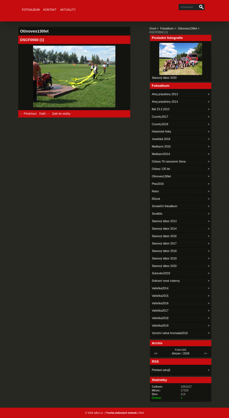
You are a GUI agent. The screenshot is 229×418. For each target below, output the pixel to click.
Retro (155, 191)
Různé (156, 198)
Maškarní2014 (161, 154)
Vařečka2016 (160, 303)
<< (155, 353)
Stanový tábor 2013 (164, 221)
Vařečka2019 (160, 325)
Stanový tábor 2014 (164, 228)
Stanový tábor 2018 (164, 250)
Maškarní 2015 (161, 146)
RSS (141, 412)
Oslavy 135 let (161, 168)
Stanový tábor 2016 (164, 236)
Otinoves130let (187, 28)
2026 (186, 353)
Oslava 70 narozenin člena (169, 161)
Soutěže (157, 213)
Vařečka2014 (160, 288)
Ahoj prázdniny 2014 (165, 101)
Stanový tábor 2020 (164, 77)
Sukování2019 (161, 273)
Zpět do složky (61, 113)
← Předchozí (28, 113)
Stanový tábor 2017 (164, 243)
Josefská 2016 (161, 139)
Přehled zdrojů (161, 370)
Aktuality (68, 9)
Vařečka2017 (160, 310)
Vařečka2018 (160, 318)
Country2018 (160, 124)
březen (176, 353)
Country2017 (160, 116)
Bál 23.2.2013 (160, 109)
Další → (44, 113)
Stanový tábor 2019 (164, 258)
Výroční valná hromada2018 (169, 333)
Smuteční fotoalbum (164, 206)
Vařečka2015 (160, 295)
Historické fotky (161, 131)
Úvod (152, 28)
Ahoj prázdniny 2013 (165, 94)
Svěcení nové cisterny (166, 280)
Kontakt (50, 9)
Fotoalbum (31, 9)
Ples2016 (158, 183)
